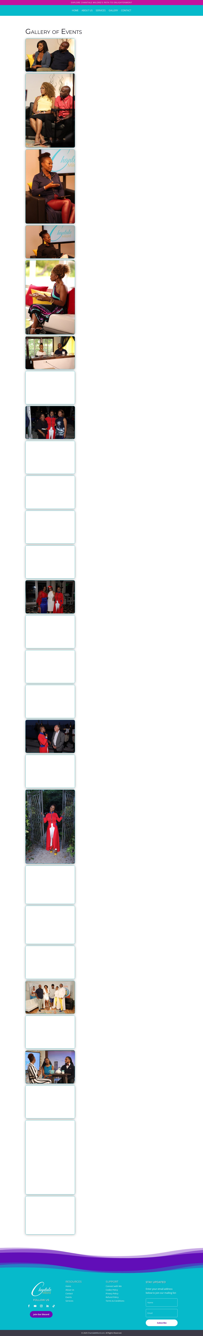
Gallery (113, 10)
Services (101, 10)
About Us (87, 10)
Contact (126, 10)
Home (75, 10)
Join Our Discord (41, 1314)
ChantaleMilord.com (96, 1333)
